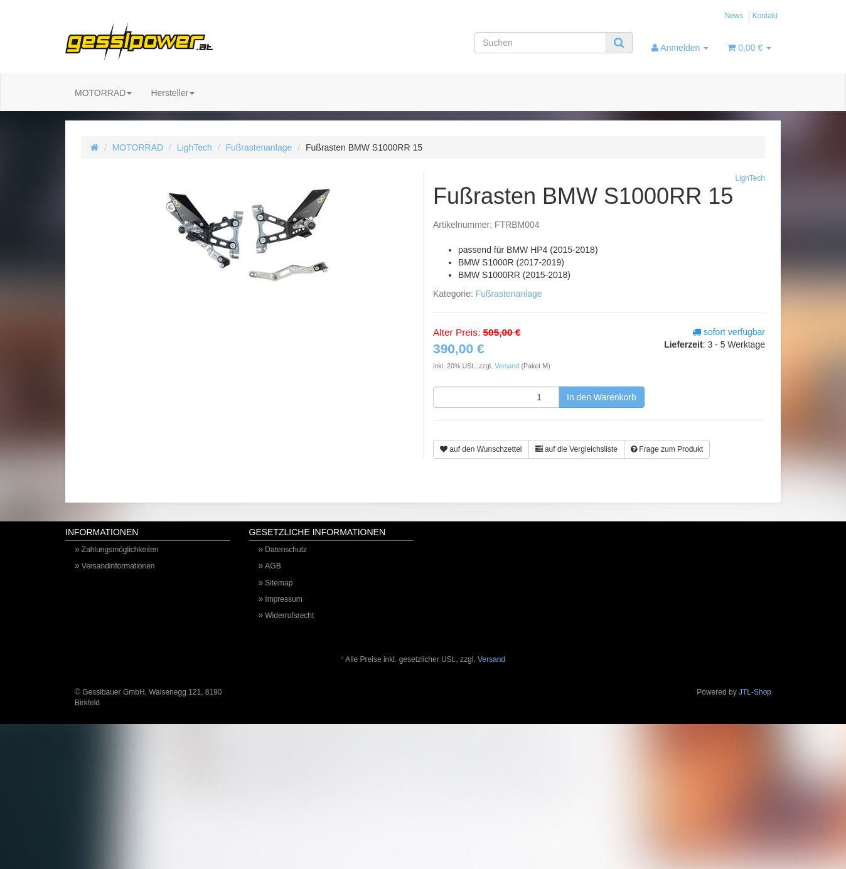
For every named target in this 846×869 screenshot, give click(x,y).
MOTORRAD (103, 93)
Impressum (283, 599)
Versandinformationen (118, 566)
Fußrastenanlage (258, 147)
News (734, 15)
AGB (273, 566)
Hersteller (173, 93)
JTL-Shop (755, 692)
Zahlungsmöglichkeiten (120, 549)
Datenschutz (286, 549)
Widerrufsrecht (289, 615)
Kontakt (765, 15)
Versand (508, 366)
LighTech (194, 147)
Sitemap (278, 582)
